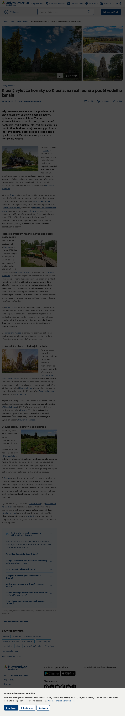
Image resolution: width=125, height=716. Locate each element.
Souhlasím (11, 708)
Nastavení (43, 708)
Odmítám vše (27, 708)
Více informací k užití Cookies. (61, 701)
